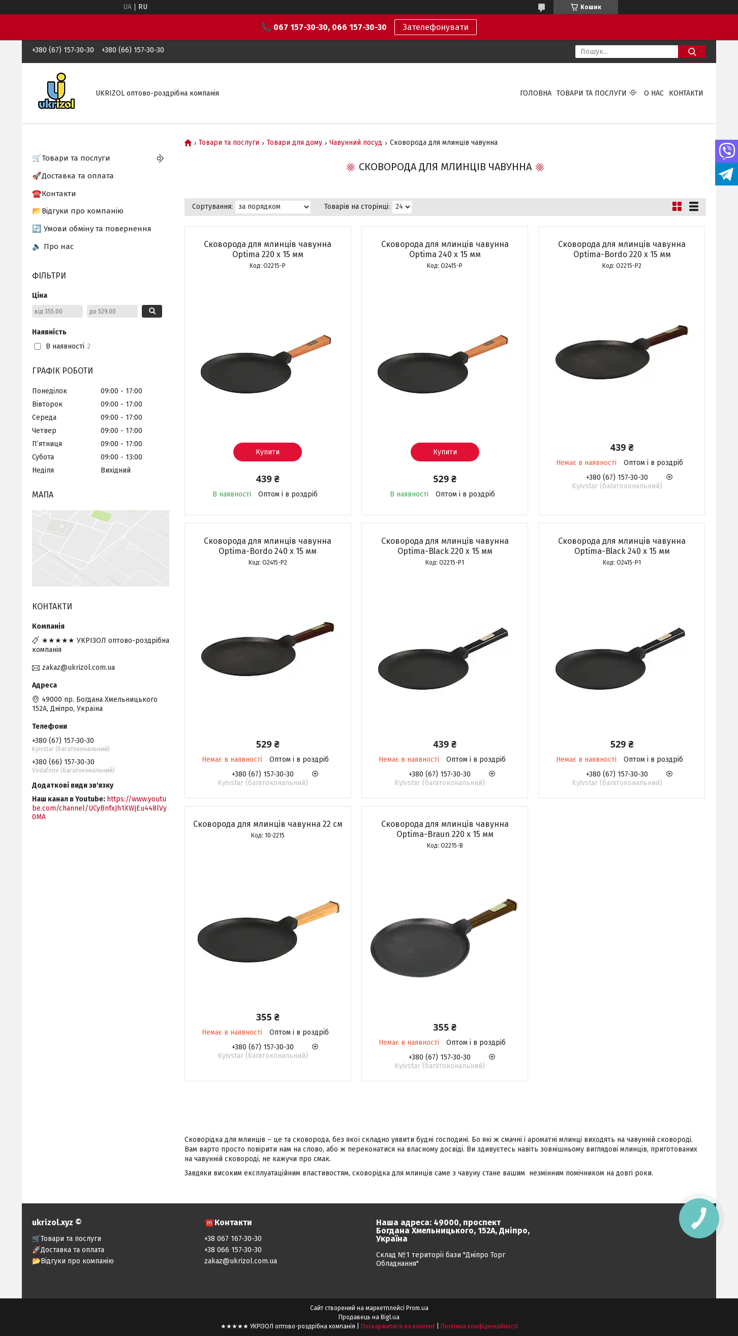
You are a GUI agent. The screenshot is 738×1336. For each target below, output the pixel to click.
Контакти (686, 93)
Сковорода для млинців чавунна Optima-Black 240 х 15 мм (622, 546)
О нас (654, 93)
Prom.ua (417, 1308)
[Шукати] (692, 51)
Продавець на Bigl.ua (369, 1317)
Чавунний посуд (355, 142)
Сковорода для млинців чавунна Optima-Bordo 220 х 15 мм (622, 249)
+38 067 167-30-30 (233, 1238)
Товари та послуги (592, 93)
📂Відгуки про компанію (78, 210)
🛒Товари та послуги (71, 158)
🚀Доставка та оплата (73, 175)
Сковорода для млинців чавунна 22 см (268, 824)
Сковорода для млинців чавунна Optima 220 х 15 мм (267, 249)
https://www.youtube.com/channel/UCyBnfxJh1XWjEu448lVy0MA (99, 808)
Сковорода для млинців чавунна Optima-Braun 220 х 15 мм (445, 829)
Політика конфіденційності (479, 1326)
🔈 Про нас (53, 246)
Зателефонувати (436, 27)
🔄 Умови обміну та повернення (91, 228)
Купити (268, 452)
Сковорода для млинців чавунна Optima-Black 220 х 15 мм (445, 546)
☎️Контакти (54, 193)
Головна (535, 93)
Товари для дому (294, 142)
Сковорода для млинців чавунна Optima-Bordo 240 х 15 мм (267, 546)
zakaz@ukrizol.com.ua (78, 667)
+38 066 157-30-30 (233, 1250)
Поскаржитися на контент (398, 1326)
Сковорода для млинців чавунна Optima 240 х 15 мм (445, 249)
